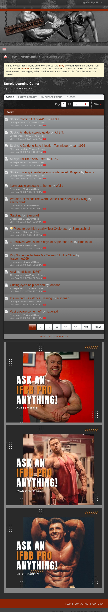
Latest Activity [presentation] (27, 97)
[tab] (10, 97)
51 (76, 327)
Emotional (85, 242)
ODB (54, 159)
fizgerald (52, 311)
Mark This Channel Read (54, 336)
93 (86, 327)
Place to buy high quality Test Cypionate (40, 228)
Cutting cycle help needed (27, 285)
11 (66, 327)
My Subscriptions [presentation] (51, 97)
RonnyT (90, 172)
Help (68, 604)
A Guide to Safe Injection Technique (44, 145)
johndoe (55, 285)
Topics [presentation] (10, 97)
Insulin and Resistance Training (31, 298)
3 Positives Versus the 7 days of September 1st (41, 242)
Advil (13, 271)
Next (97, 327)
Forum (14, 57)
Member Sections (29, 57)
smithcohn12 (18, 202)
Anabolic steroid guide (35, 132)
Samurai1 (32, 215)
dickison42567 (31, 271)
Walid (59, 185)
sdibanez (63, 298)
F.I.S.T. (55, 119)
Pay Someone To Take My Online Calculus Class (42, 255)
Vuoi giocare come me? (26, 311)
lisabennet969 (19, 258)
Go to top (98, 604)
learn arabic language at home (30, 185)
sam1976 (79, 145)
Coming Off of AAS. (33, 119)
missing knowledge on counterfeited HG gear (50, 172)
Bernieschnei (81, 228)
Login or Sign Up (91, 2)
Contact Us (81, 604)
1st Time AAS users (33, 159)
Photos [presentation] (70, 97)
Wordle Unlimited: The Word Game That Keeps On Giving (48, 199)
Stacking (16, 215)
